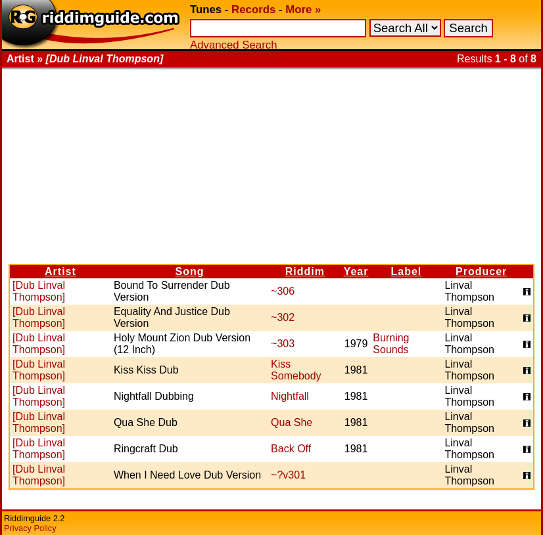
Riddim (305, 271)
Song (190, 271)
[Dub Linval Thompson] (38, 291)
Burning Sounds (391, 343)
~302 (283, 317)
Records (253, 9)
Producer (481, 271)
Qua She (291, 422)
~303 (283, 343)
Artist (60, 271)
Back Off (291, 448)
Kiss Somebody (296, 369)
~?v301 (288, 475)
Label (405, 271)
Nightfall (290, 396)
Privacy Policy (30, 528)
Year (356, 271)
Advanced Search (233, 45)
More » (303, 9)
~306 (283, 291)
